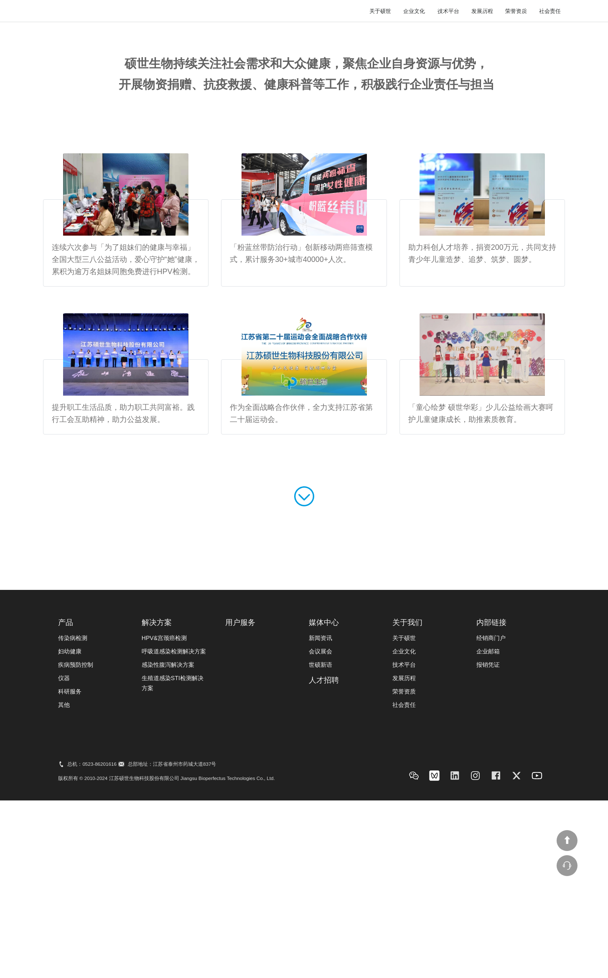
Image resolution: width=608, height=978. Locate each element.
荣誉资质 (516, 192)
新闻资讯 (320, 818)
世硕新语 (320, 845)
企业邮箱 (488, 832)
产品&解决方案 (303, 31)
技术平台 (448, 192)
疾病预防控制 (75, 845)
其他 (64, 885)
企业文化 (414, 192)
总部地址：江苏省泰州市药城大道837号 (172, 945)
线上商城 (453, 8)
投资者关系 (441, 31)
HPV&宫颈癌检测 (164, 818)
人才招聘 (486, 31)
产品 (65, 804)
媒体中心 (353, 31)
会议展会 (320, 832)
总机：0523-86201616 (91, 945)
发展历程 (482, 192)
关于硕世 (380, 192)
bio (105, 34)
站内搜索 (406, 8)
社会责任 (550, 192)
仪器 (64, 859)
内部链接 (491, 804)
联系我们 (538, 8)
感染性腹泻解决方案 (168, 845)
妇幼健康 (69, 832)
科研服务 (69, 872)
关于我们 (529, 31)
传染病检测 (72, 818)
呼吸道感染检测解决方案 (174, 832)
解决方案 (157, 804)
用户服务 (395, 31)
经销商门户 (491, 818)
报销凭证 (488, 845)
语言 (496, 8)
